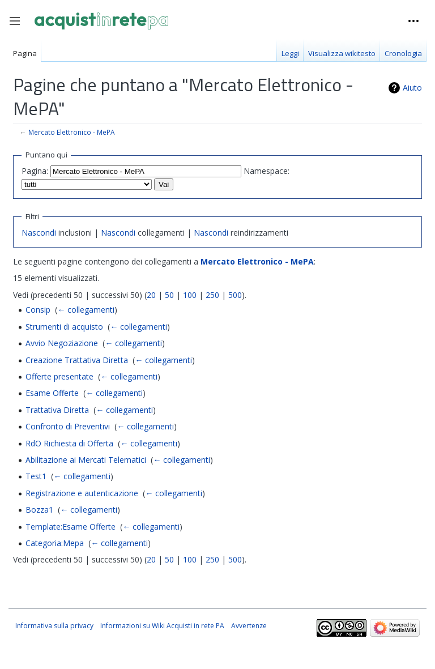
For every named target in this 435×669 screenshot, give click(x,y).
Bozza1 (39, 509)
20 (151, 294)
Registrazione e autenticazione (81, 493)
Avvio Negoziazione (61, 343)
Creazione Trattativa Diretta (76, 360)
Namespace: (266, 170)
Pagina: (35, 170)
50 (169, 294)
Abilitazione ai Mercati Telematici (85, 459)
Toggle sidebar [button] (18, 26)
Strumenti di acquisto (64, 326)
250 (212, 294)
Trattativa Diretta (57, 409)
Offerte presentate (59, 376)
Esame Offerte (52, 392)
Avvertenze (249, 625)
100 (190, 294)
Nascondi (39, 232)
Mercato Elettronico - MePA (71, 132)
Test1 (35, 476)
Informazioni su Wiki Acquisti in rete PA (162, 625)
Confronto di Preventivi (67, 426)
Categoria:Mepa (54, 543)
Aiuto (412, 87)
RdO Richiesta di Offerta (69, 443)
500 (235, 294)
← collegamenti (85, 309)
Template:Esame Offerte (70, 526)
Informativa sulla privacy (54, 625)
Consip (37, 309)
